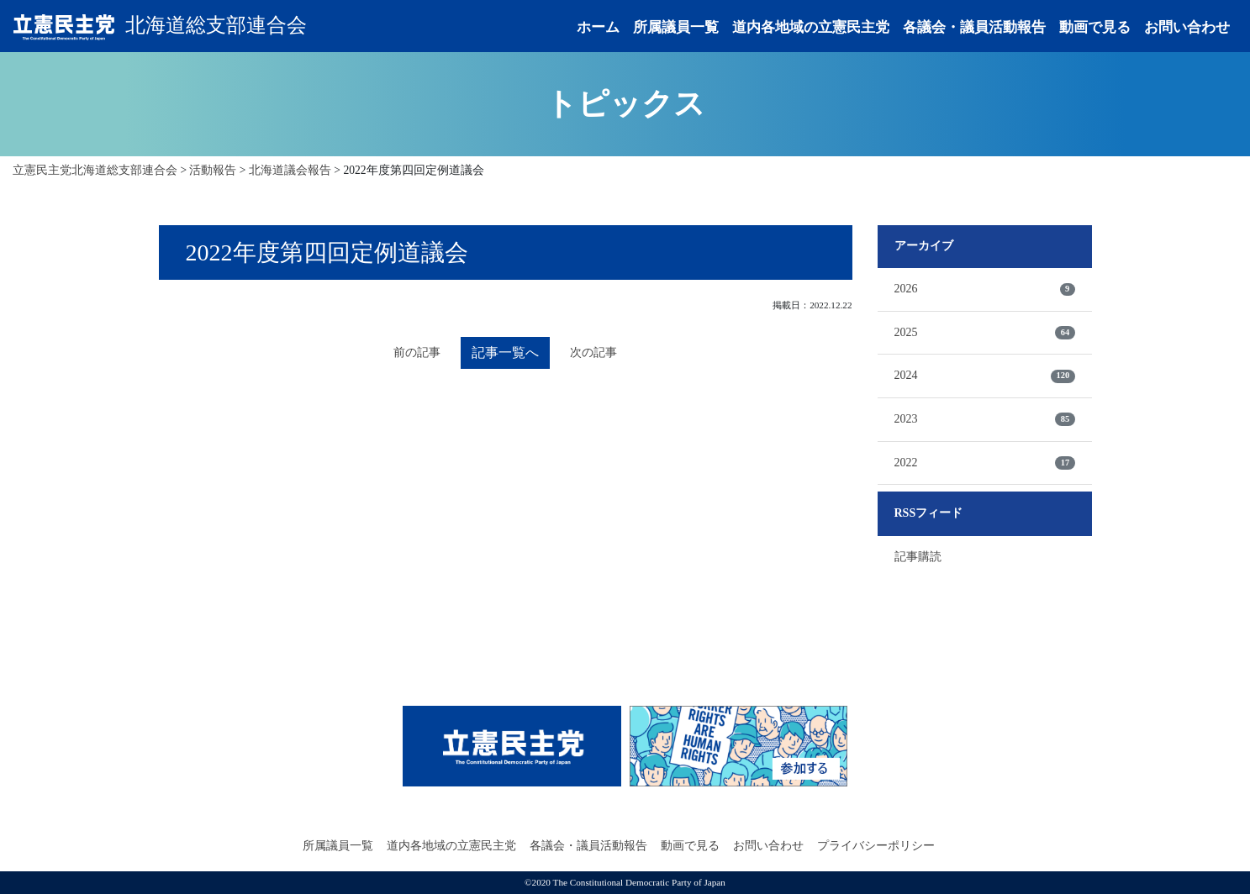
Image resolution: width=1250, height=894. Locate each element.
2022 (984, 463)
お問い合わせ (1187, 27)
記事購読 (917, 556)
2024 (984, 375)
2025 (984, 332)
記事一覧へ (505, 352)
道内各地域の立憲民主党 (810, 27)
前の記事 (416, 352)
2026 (984, 289)
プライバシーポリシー (876, 845)
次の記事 (593, 352)
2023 (984, 419)
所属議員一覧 (676, 27)
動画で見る (1095, 27)
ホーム (598, 27)
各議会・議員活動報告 (974, 27)
